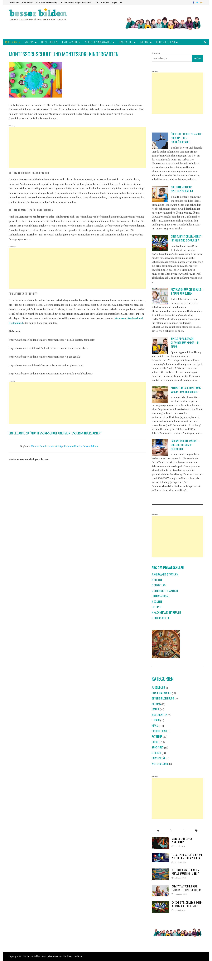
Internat (144, 42)
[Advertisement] (77, 147)
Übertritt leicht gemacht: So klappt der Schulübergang (186, 138)
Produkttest (159, 731)
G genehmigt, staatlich (165, 590)
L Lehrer (156, 607)
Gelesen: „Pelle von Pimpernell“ (182, 840)
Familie (155, 709)
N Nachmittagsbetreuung (166, 612)
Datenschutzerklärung (47, 2)
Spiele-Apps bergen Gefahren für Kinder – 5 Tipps (185, 342)
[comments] (183, 830)
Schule (156, 742)
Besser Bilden (33, 956)
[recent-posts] (171, 830)
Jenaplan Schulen (71, 42)
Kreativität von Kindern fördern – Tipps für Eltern (186, 888)
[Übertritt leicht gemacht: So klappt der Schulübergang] (160, 141)
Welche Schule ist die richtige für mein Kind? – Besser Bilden (64, 446)
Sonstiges (158, 747)
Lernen (156, 720)
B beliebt (157, 580)
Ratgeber (157, 736)
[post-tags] (196, 830)
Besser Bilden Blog (163, 698)
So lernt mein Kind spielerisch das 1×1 (182, 189)
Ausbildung (158, 687)
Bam (80, 956)
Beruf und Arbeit (161, 693)
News (155, 725)
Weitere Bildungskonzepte (98, 42)
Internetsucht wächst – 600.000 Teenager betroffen (185, 445)
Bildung (156, 704)
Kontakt (105, 2)
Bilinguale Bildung (165, 42)
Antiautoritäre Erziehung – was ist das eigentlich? (187, 389)
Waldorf (29, 42)
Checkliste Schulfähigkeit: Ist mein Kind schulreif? (186, 238)
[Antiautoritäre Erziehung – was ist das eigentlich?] (160, 394)
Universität (158, 758)
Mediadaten (27, 2)
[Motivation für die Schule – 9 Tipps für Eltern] (160, 296)
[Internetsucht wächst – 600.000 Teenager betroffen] (160, 447)
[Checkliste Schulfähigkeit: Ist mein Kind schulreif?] (160, 243)
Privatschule (126, 42)
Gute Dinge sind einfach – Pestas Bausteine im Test (185, 871)
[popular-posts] (158, 830)
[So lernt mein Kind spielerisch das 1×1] (160, 194)
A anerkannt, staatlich (165, 574)
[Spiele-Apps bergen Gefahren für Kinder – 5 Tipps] (160, 345)
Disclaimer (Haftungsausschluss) (76, 2)
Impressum (117, 2)
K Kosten (157, 601)
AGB (96, 2)
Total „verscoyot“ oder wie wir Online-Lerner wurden (187, 856)
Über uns (14, 2)
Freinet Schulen (49, 42)
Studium (156, 753)
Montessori (11, 42)
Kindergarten (159, 714)
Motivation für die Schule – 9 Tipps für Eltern (187, 291)
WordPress (68, 956)
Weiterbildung (160, 763)
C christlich (159, 585)
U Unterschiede (160, 618)
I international (160, 596)
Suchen (156, 53)
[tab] (158, 830)
